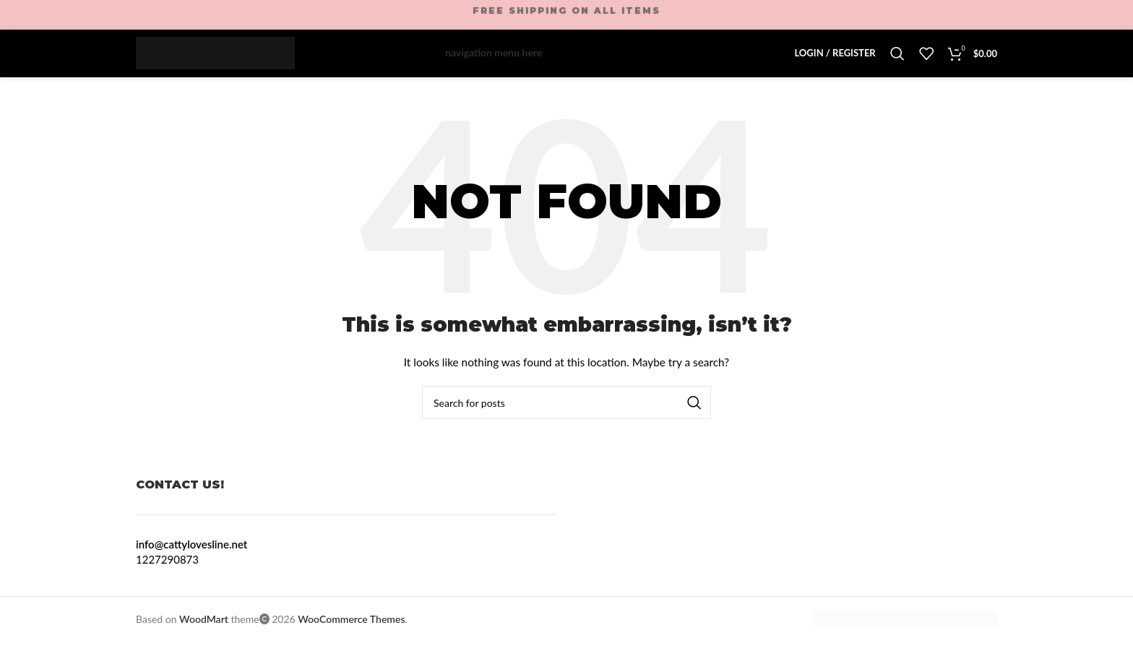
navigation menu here (493, 55)
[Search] (897, 55)
